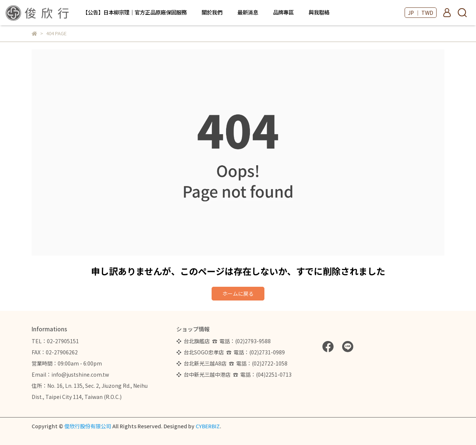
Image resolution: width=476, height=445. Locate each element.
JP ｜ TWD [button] (420, 12)
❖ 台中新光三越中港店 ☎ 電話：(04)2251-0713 (234, 374)
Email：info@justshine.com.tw (70, 374)
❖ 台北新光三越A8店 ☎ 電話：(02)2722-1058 (231, 363)
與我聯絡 (319, 12)
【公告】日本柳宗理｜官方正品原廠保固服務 (135, 12)
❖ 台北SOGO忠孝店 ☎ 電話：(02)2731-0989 (230, 352)
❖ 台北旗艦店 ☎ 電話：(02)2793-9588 (224, 341)
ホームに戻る (238, 293)
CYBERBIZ (208, 426)
